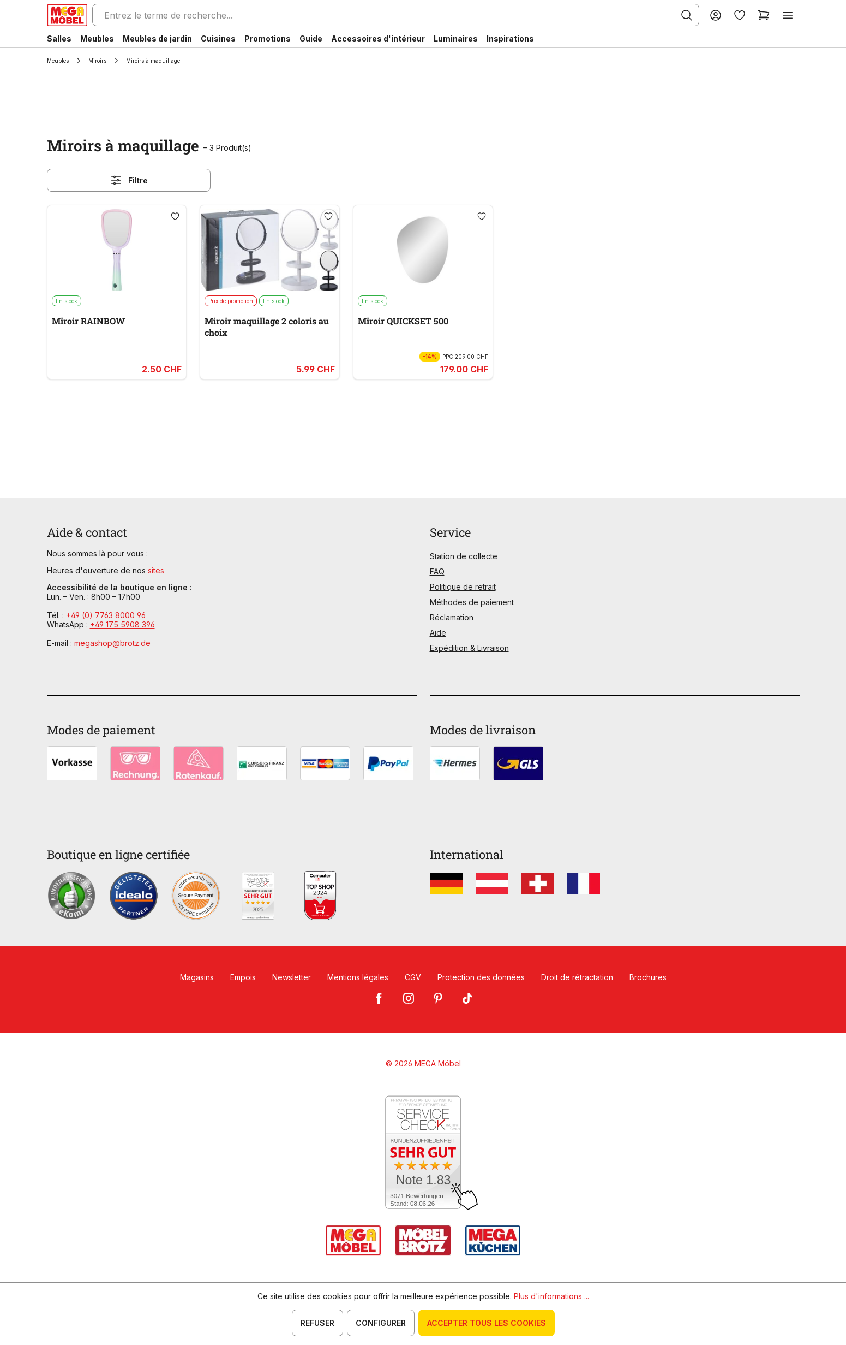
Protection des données (481, 977)
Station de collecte (463, 556)
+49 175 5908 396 (122, 624)
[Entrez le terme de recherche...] (395, 15)
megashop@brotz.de (112, 643)
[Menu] (788, 15)
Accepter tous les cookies (486, 1323)
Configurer (381, 1323)
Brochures (648, 977)
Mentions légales (357, 977)
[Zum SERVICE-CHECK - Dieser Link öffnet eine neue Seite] (423, 1153)
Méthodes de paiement (472, 602)
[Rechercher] (686, 15)
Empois (243, 977)
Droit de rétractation (577, 977)
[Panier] (764, 15)
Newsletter (291, 977)
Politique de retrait (463, 586)
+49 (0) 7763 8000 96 (106, 615)
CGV (413, 977)
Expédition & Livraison (469, 648)
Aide (438, 632)
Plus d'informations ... (551, 1296)
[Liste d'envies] (740, 15)
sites (156, 570)
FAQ (437, 571)
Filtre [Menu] (129, 180)
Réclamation (451, 617)
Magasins (197, 977)
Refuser (317, 1323)
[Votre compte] (716, 15)
